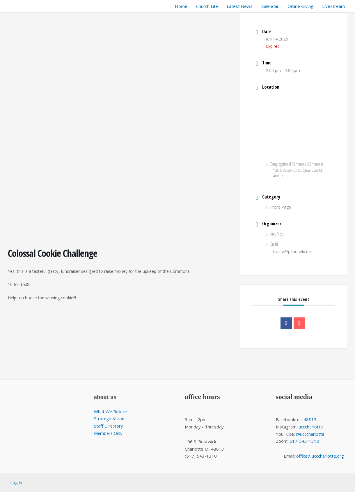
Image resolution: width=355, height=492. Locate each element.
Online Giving (300, 6)
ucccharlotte (311, 427)
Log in (16, 482)
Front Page (278, 207)
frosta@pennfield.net (292, 251)
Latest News (240, 6)
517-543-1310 (304, 441)
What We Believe (111, 411)
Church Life (207, 6)
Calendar (270, 6)
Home (181, 6)
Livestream (333, 6)
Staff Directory (108, 426)
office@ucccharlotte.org (320, 456)
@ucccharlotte (310, 434)
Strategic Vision (109, 418)
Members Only (109, 433)
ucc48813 (307, 419)
